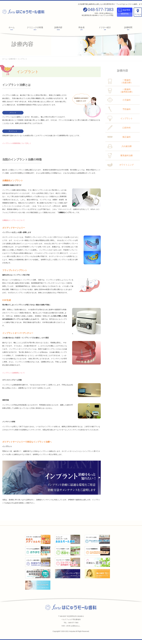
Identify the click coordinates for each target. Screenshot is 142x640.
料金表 (81, 28)
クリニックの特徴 (35, 28)
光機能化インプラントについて (13, 220)
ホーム (11, 28)
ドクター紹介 (105, 28)
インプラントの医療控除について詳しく (16, 143)
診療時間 (128, 28)
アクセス (137, 12)
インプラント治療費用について (13, 373)
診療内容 (58, 28)
